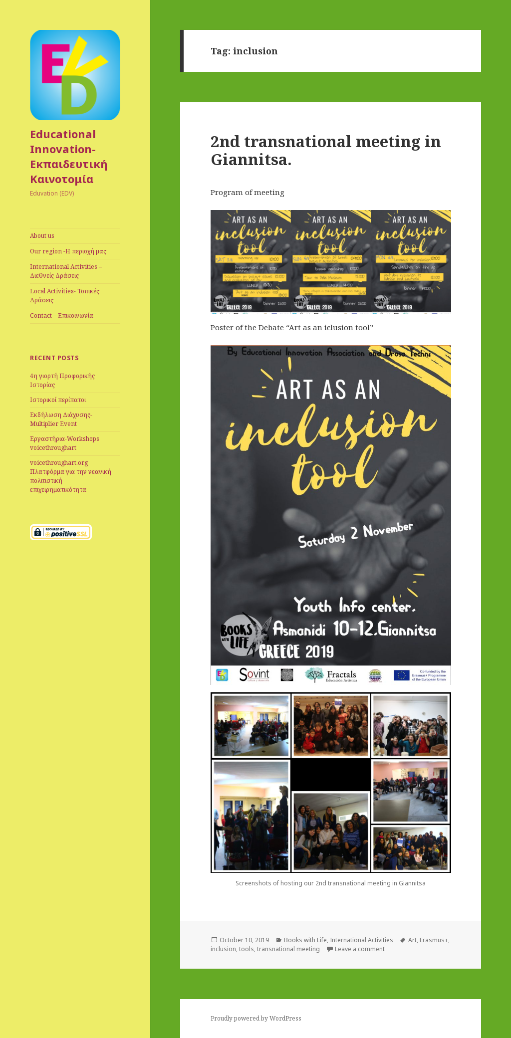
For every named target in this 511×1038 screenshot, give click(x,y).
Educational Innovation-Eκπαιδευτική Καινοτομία (69, 156)
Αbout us (42, 235)
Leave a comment (360, 949)
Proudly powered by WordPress (256, 1018)
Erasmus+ (434, 940)
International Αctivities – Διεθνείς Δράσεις (66, 271)
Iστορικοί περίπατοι (58, 400)
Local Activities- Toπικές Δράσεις (64, 295)
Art (412, 940)
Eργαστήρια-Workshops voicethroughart (64, 443)
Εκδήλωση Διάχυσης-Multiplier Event (61, 419)
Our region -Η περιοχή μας (68, 251)
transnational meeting (288, 949)
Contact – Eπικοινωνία (61, 315)
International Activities (361, 940)
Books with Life (305, 940)
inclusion (223, 949)
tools (246, 949)
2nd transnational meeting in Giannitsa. (326, 150)
